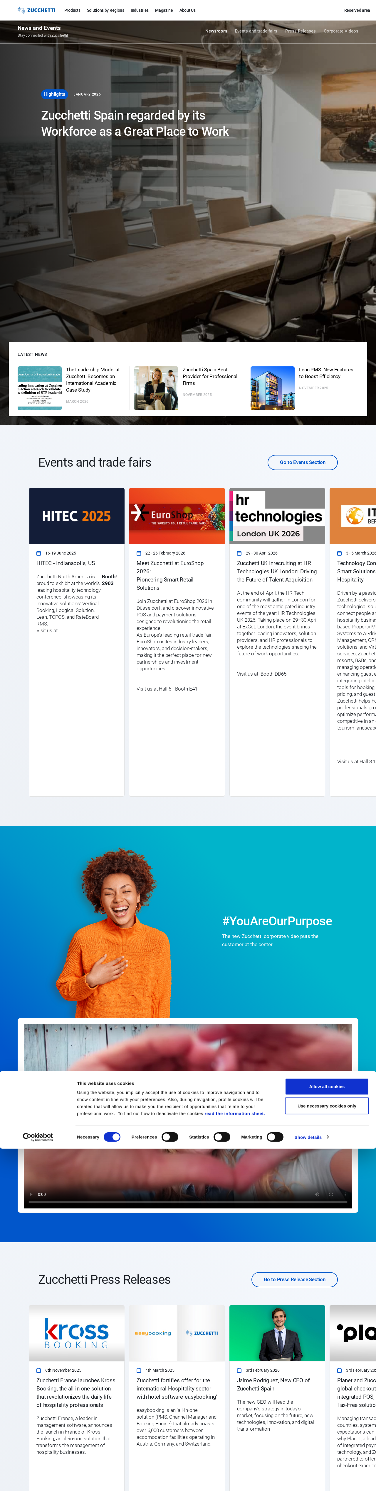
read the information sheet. (234, 1455)
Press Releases (300, 32)
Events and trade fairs (256, 32)
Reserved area (357, 10)
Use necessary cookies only (327, 1448)
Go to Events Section (302, 462)
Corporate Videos (341, 32)
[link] (77, 642)
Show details (308, 1479)
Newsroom (216, 32)
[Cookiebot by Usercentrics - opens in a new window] (38, 1479)
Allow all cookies (327, 1428)
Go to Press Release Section (294, 1279)
